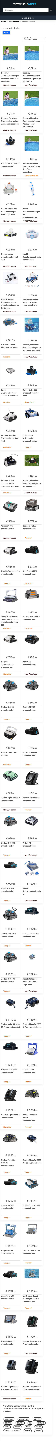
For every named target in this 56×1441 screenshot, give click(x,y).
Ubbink (28, 1427)
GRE (30, 1423)
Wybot (27, 1431)
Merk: (6, 32)
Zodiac (38, 1431)
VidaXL (38, 1427)
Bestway (8, 1423)
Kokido (17, 1427)
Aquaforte (9, 1419)
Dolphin (20, 1423)
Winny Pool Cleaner (12, 1431)
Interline (40, 1423)
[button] (28, 18)
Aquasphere (23, 1419)
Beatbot (37, 1419)
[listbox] (34, 39)
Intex (7, 1427)
